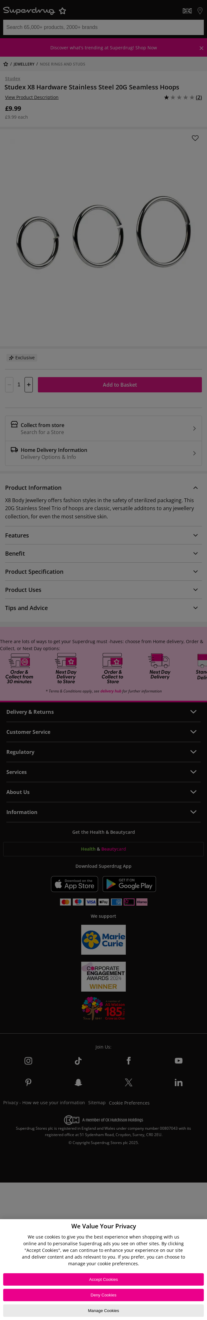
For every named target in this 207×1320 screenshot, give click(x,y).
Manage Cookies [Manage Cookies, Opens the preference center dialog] (103, 1310)
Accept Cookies (103, 1279)
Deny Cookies (104, 1295)
